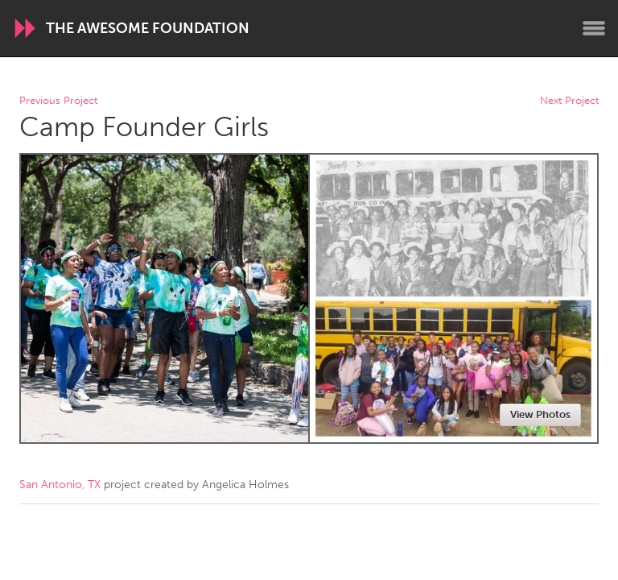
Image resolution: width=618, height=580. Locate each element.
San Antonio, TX (60, 484)
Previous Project (58, 101)
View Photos (540, 414)
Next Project (569, 101)
